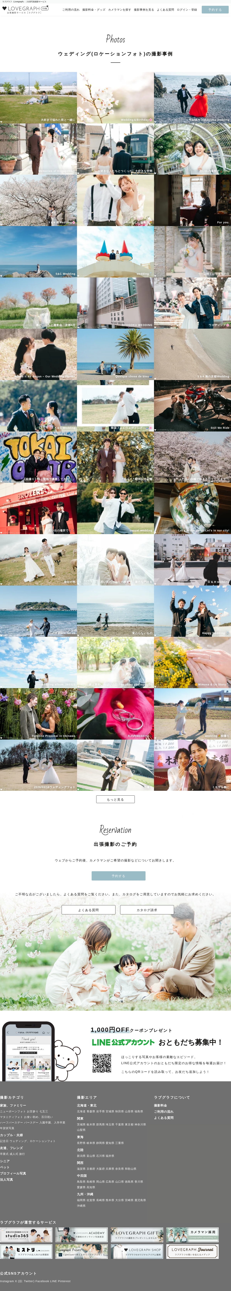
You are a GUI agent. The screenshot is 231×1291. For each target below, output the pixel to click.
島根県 (91, 1181)
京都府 (91, 1168)
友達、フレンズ (11, 1148)
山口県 (119, 1181)
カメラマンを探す (119, 9)
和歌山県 (130, 1168)
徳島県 (129, 1181)
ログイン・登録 (187, 9)
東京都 (129, 1124)
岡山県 (100, 1181)
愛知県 (110, 1142)
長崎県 (100, 1200)
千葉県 (119, 1124)
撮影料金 (160, 1105)
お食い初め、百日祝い (38, 1116)
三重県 (119, 1142)
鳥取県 (81, 1181)
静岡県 (100, 1142)
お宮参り (32, 1111)
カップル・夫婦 (11, 1135)
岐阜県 (91, 1142)
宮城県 (110, 1111)
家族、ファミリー (13, 1105)
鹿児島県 (140, 1200)
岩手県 (100, 1111)
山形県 (129, 1111)
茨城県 (81, 1124)
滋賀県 (81, 1168)
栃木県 (91, 1124)
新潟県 (81, 1155)
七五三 (43, 1111)
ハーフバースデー (11, 1122)
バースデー (31, 1122)
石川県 (100, 1155)
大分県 (119, 1200)
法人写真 (6, 1179)
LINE (53, 1281)
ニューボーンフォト (13, 1111)
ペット (5, 1167)
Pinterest (64, 1281)
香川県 (139, 1181)
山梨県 (81, 1129)
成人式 (14, 1153)
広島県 (110, 1181)
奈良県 (119, 1168)
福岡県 (81, 1200)
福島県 (139, 1111)
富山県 (91, 1155)
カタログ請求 (147, 910)
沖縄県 (81, 1205)
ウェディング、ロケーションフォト (33, 1141)
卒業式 (4, 1153)
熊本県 (110, 1200)
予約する (215, 9)
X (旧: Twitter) (25, 1281)
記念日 (4, 1141)
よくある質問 (165, 9)
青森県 (91, 1111)
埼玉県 (110, 1124)
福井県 (110, 1155)
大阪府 (100, 1168)
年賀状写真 (7, 1128)
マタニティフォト (11, 1116)
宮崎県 (129, 1200)
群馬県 (100, 1124)
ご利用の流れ (71, 9)
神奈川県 (140, 1124)
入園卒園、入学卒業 (52, 1122)
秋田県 (119, 1111)
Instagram (7, 1281)
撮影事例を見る (144, 9)
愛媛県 (81, 1187)
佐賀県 (91, 1200)
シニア (5, 1161)
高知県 (91, 1187)
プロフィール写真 (13, 1173)
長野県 (81, 1142)
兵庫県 (110, 1168)
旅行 (22, 1153)
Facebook (42, 1281)
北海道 (81, 1111)
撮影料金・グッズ (93, 9)
